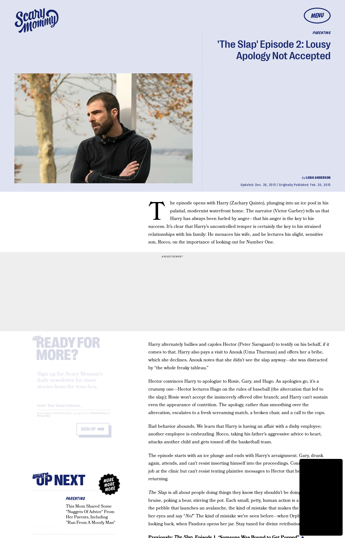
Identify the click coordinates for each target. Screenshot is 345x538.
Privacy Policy (44, 420)
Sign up (88, 433)
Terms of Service (98, 417)
